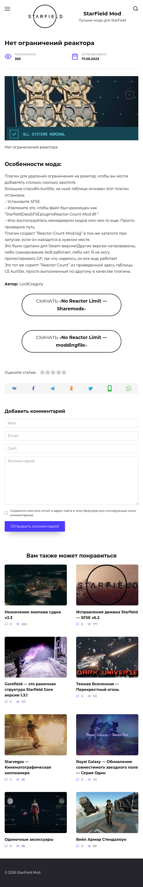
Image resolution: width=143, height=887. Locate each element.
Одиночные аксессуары (29, 839)
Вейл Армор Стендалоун (101, 839)
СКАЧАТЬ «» (71, 304)
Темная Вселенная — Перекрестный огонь (97, 687)
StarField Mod (102, 13)
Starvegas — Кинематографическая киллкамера (28, 767)
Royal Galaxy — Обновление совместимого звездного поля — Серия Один (107, 767)
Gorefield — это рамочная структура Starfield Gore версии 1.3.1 (30, 689)
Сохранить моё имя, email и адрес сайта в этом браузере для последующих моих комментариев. (73, 513)
